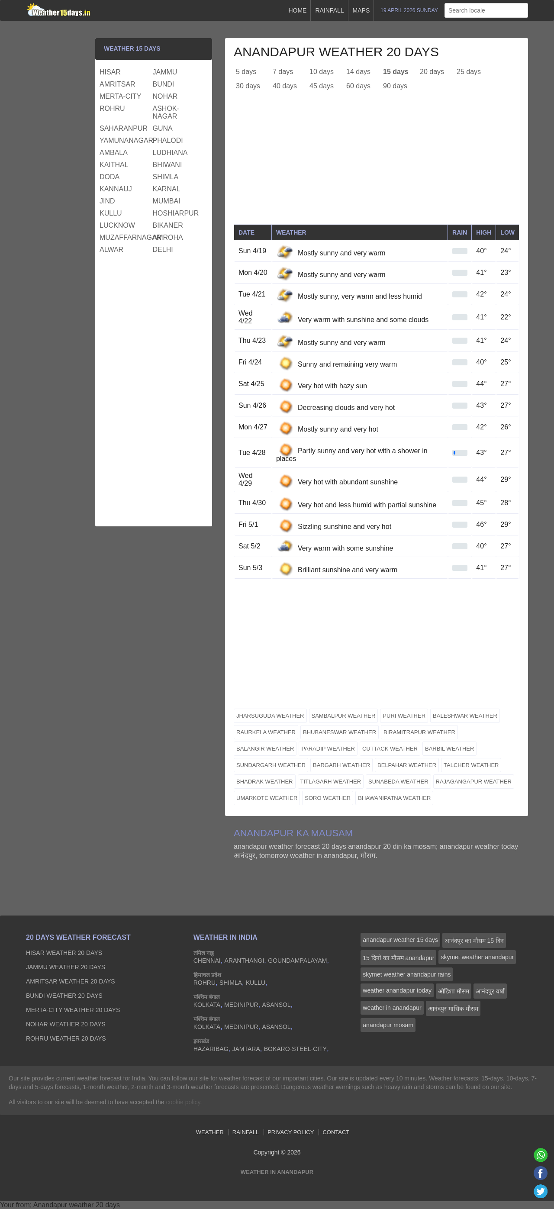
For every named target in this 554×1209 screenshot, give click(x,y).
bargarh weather (341, 765)
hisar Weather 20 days (64, 952)
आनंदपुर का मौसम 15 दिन (474, 940)
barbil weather (449, 748)
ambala (114, 152)
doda (109, 177)
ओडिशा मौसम (453, 991)
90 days (395, 86)
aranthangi (244, 960)
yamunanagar (125, 140)
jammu (165, 72)
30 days (248, 86)
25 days (469, 71)
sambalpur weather (344, 716)
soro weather (328, 798)
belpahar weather (406, 765)
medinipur (241, 1004)
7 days (283, 71)
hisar (110, 72)
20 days (432, 71)
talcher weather (471, 765)
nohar (165, 96)
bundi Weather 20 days (64, 995)
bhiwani (167, 164)
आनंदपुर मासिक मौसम (453, 1008)
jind (107, 201)
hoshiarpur (176, 213)
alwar (111, 249)
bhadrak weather (264, 781)
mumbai (166, 201)
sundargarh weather (271, 765)
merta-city (120, 96)
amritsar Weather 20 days (70, 981)
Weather (210, 1132)
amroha (168, 237)
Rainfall (329, 10)
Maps (361, 10)
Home (297, 10)
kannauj (116, 189)
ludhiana (170, 152)
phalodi (168, 140)
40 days (285, 86)
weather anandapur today (397, 990)
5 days (246, 71)
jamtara (246, 1048)
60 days (358, 86)
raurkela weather (266, 732)
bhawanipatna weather (394, 798)
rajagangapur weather (474, 781)
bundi (163, 84)
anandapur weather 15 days (400, 939)
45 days (321, 86)
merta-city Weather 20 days (73, 1009)
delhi (163, 249)
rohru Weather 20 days (66, 1038)
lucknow (117, 225)
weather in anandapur (392, 1007)
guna (163, 128)
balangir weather (265, 748)
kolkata (207, 1004)
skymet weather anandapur (477, 957)
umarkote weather (266, 798)
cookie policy (183, 1102)
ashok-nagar (166, 112)
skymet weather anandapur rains (407, 974)
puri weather (404, 716)
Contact (335, 1132)
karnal (166, 189)
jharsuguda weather (270, 716)
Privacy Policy (290, 1132)
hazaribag (211, 1048)
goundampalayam (297, 960)
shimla (166, 177)
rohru (112, 108)
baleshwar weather (465, 716)
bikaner (168, 225)
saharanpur (124, 128)
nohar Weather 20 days (66, 1024)
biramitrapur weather (419, 732)
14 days (358, 71)
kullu (111, 213)
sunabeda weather (398, 781)
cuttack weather (390, 748)
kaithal (114, 164)
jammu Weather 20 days (65, 967)
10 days (321, 71)
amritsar (117, 84)
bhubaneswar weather (339, 732)
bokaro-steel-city (295, 1048)
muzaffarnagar (125, 237)
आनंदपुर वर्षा (490, 991)
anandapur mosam (388, 1025)
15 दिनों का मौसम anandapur (398, 957)
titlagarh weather (330, 781)
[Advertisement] (376, 163)
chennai (207, 960)
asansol (276, 1004)
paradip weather (328, 748)
